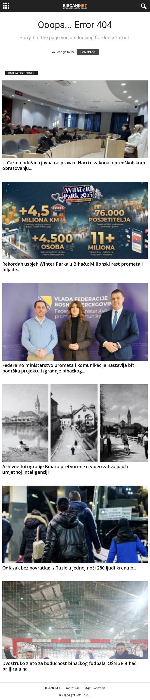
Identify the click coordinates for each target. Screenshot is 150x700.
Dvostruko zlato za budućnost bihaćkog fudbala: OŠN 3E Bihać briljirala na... (69, 666)
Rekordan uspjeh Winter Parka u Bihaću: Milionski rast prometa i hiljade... (72, 267)
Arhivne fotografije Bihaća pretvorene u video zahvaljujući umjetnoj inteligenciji (65, 469)
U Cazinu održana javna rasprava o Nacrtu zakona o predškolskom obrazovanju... (73, 165)
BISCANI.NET (52, 688)
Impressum (73, 688)
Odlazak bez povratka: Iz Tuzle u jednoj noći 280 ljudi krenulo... (69, 568)
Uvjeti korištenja (95, 688)
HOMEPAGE (87, 52)
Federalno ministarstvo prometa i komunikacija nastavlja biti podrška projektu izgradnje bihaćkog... (69, 368)
